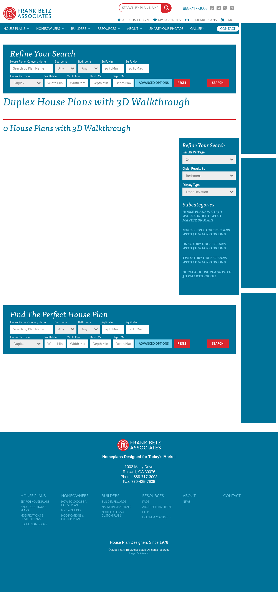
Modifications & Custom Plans (32, 517)
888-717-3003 (195, 8)
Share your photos (166, 28)
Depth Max (119, 76)
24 (188, 159)
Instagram (232, 8)
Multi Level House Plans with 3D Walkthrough (206, 232)
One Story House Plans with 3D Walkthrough (204, 246)
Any (61, 68)
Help (145, 512)
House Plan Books (34, 524)
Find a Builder (71, 510)
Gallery (197, 28)
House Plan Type (20, 76)
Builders (78, 28)
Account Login (135, 20)
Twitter (225, 8)
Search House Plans (35, 502)
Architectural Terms (157, 507)
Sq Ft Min (107, 61)
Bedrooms (61, 61)
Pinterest (212, 8)
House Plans (14, 28)
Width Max (73, 76)
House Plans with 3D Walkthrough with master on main (202, 216)
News (186, 502)
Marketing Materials (116, 507)
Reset (181, 83)
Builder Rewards (114, 502)
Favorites (169, 20)
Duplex (19, 83)
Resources (107, 28)
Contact (227, 28)
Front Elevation (197, 192)
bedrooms (193, 175)
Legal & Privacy (139, 553)
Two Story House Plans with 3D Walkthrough (204, 260)
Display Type (191, 185)
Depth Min (96, 76)
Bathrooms (84, 61)
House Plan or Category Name (28, 61)
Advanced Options (154, 83)
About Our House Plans (33, 508)
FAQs (145, 502)
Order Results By (193, 168)
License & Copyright (156, 517)
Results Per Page (193, 152)
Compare (203, 20)
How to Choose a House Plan (73, 503)
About (132, 28)
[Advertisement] (258, 88)
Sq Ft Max (131, 61)
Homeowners (48, 28)
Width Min (51, 76)
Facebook (219, 8)
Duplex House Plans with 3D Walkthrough (207, 274)
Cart (230, 20)
